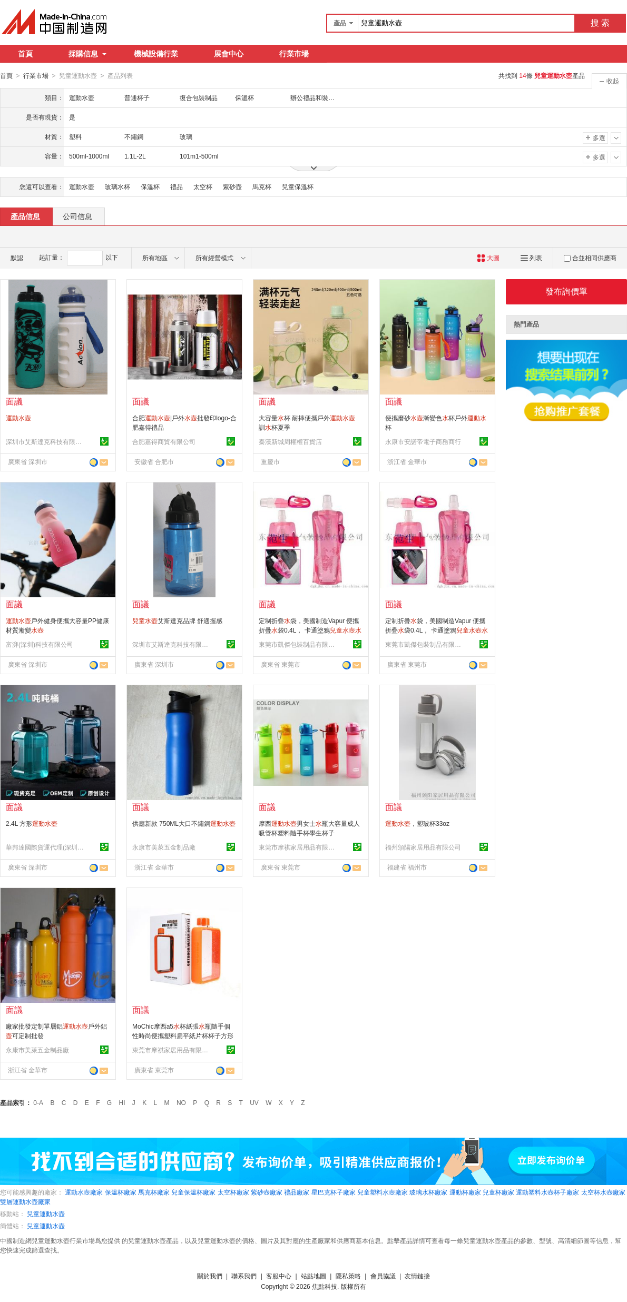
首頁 (25, 54)
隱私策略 (348, 1275)
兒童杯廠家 (498, 1192)
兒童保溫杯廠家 (193, 1192)
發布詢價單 (566, 291)
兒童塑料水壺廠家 (382, 1192)
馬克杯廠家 (154, 1192)
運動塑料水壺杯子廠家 (547, 1192)
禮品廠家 (296, 1192)
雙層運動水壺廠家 (25, 1201)
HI (122, 1102)
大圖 (488, 257)
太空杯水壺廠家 (603, 1192)
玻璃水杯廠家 (428, 1192)
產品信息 (25, 216)
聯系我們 (244, 1275)
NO (181, 1102)
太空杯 (202, 186)
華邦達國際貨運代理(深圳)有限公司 (45, 847)
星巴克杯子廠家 (333, 1192)
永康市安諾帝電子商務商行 (423, 441)
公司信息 (77, 216)
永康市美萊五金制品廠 (163, 847)
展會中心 (228, 54)
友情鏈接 (417, 1275)
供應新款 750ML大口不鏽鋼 (184, 823)
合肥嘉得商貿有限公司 (163, 441)
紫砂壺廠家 (266, 1192)
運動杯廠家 (465, 1192)
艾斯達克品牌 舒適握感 (177, 620)
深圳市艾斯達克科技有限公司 (45, 441)
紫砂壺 (232, 186)
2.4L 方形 (31, 823)
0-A (38, 1102)
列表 (531, 257)
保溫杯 (150, 186)
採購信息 (87, 54)
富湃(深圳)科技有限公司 (39, 644)
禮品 (176, 186)
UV (254, 1102)
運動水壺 (81, 186)
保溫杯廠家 (120, 1192)
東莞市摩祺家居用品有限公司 (298, 847)
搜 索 (600, 22)
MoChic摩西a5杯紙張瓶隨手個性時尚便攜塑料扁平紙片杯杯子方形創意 (182, 1035)
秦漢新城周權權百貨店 (290, 441)
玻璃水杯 (117, 186)
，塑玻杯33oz (417, 823)
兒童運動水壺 (46, 1213)
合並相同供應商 (590, 257)
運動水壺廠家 (84, 1192)
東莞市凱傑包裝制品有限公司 (298, 644)
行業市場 (294, 54)
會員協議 (383, 1275)
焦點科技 (324, 1286)
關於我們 (209, 1275)
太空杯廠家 (233, 1192)
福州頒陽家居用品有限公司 (423, 847)
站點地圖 (313, 1275)
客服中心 (278, 1275)
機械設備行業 (156, 54)
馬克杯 (261, 186)
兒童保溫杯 (298, 186)
